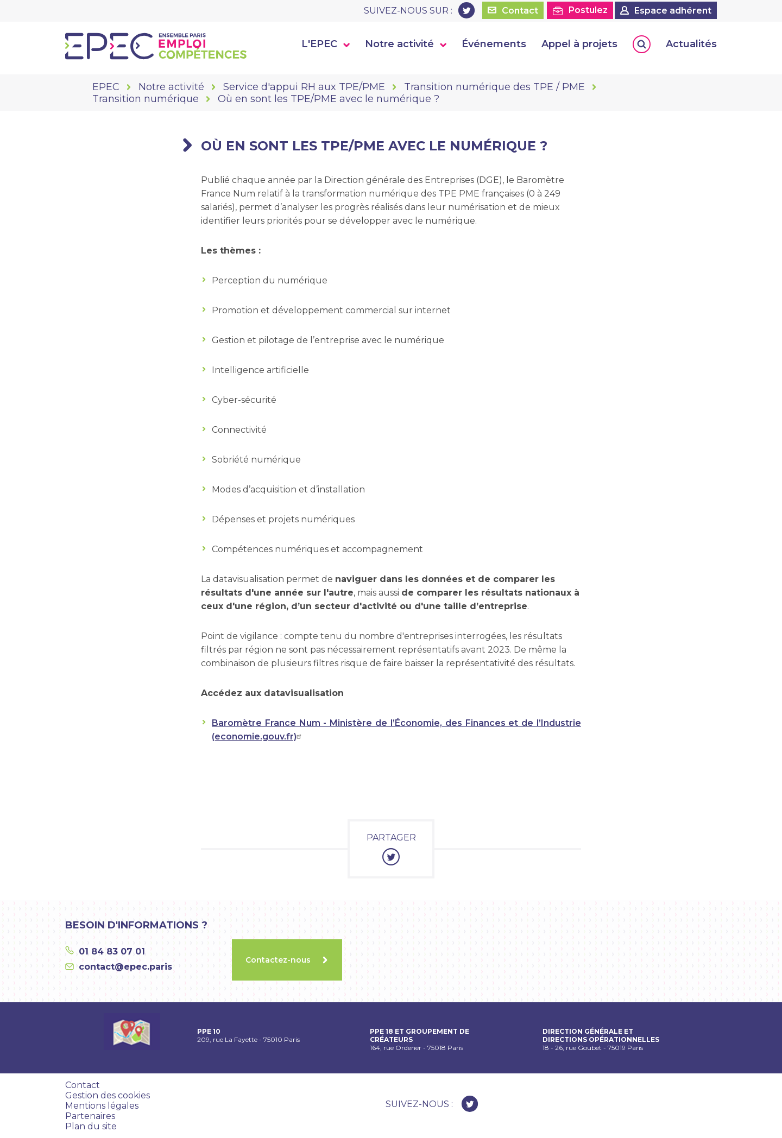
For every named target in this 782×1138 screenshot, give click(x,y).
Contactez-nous (278, 960)
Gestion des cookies (107, 1095)
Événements (494, 44)
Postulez (588, 10)
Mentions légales (101, 1106)
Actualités (691, 44)
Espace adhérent (672, 10)
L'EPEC (319, 44)
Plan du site (91, 1126)
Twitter (466, 10)
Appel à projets (579, 44)
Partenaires (90, 1116)
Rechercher (642, 44)
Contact (520, 10)
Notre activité (399, 44)
